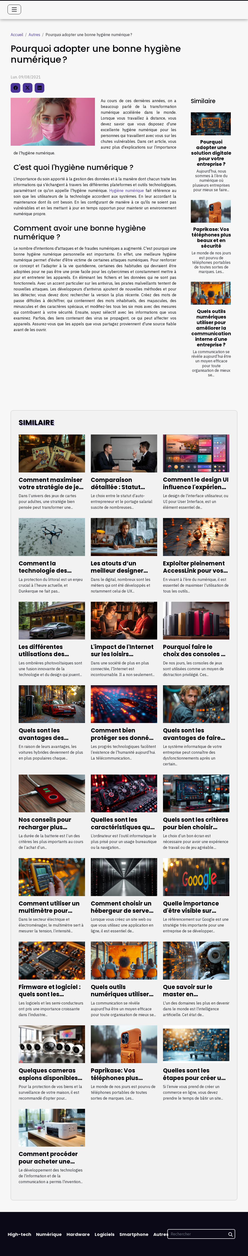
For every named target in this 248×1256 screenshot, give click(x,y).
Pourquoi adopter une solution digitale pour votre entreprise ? (211, 153)
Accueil (17, 34)
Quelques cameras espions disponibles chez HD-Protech (48, 1077)
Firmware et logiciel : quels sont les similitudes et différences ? (50, 998)
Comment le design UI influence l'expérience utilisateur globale (196, 487)
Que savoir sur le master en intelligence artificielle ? (187, 998)
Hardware (78, 1234)
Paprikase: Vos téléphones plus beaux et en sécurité (211, 237)
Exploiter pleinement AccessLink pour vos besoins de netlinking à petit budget (195, 574)
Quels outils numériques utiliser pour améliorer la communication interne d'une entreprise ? (211, 328)
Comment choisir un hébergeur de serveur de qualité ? (123, 910)
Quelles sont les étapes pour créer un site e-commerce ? (194, 1077)
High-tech (19, 1234)
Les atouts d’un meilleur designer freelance (117, 570)
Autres (34, 34)
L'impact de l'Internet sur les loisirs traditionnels (122, 654)
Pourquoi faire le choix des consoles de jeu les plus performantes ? (196, 658)
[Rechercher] (201, 1234)
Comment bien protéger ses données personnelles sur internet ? (123, 741)
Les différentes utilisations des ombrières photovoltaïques (44, 658)
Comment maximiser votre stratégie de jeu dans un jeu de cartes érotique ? (51, 491)
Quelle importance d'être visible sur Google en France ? (191, 910)
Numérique (49, 1234)
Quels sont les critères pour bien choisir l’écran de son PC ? (195, 827)
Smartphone (133, 1234)
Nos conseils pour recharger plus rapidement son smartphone (45, 831)
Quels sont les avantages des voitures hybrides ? (47, 737)
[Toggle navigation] (14, 9)
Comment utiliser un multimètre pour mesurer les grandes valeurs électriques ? (50, 914)
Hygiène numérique (126, 190)
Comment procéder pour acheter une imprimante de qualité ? (48, 1165)
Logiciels (105, 1234)
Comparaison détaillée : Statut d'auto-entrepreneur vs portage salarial (122, 491)
